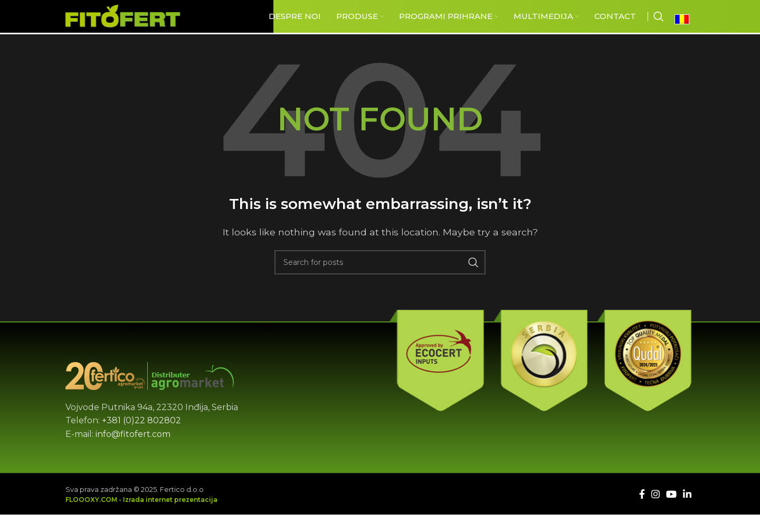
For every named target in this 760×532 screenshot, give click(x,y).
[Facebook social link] (642, 516)
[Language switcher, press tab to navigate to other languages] (684, 30)
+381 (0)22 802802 (141, 443)
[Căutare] (658, 27)
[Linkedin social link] (687, 516)
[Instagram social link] (655, 516)
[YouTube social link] (671, 516)
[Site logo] (144, 27)
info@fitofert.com (133, 456)
